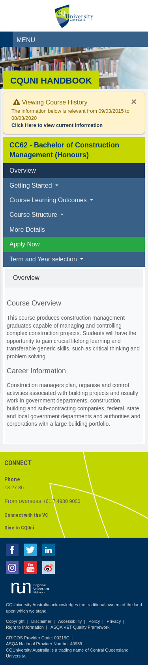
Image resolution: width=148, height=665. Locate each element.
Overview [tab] (22, 170)
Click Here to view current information (57, 125)
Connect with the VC (26, 515)
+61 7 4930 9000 (62, 501)
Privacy (114, 621)
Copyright (15, 621)
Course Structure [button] (34, 214)
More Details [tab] (27, 229)
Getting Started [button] (31, 185)
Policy (94, 621)
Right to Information (25, 627)
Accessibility (70, 621)
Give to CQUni (19, 528)
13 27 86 (14, 487)
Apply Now (24, 244)
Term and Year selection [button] (44, 259)
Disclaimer (41, 621)
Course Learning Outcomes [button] (48, 200)
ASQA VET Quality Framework (80, 627)
